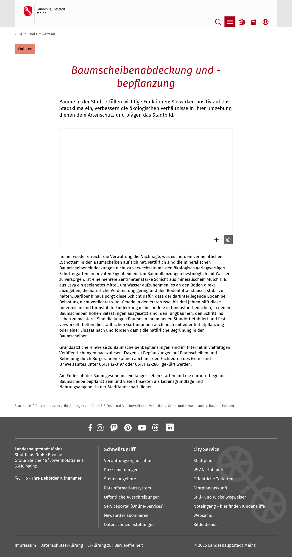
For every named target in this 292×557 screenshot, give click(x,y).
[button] (25, 49)
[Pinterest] (127, 427)
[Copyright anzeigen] (227, 239)
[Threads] (155, 427)
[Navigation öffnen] (229, 21)
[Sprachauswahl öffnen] (265, 21)
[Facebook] (90, 427)
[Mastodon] (113, 427)
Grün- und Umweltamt (37, 34)
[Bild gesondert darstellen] (215, 239)
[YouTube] (141, 427)
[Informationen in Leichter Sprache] (241, 21)
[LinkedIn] (169, 427)
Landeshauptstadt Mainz (232, 545)
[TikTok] (197, 427)
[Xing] (183, 427)
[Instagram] (99, 427)
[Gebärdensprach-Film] (253, 21)
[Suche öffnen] (218, 21)
